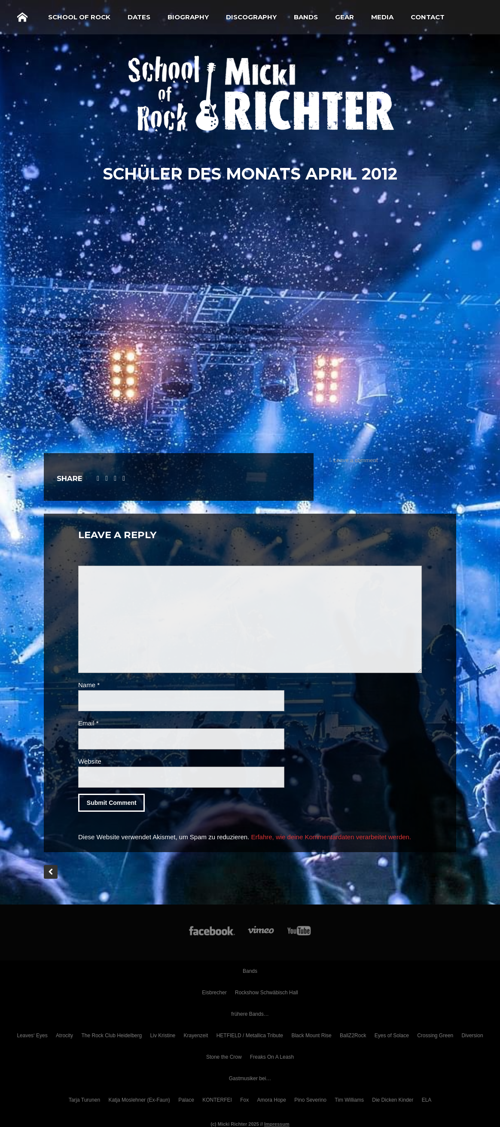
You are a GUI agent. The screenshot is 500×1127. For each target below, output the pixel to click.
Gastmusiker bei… (250, 1078)
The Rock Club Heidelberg (111, 1036)
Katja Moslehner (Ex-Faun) (139, 1100)
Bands (306, 17)
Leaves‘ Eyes (32, 1036)
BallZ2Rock (353, 1036)
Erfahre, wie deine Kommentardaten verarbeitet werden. (331, 837)
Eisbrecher (214, 993)
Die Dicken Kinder (392, 1100)
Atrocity (64, 1036)
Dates (139, 17)
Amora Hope (271, 1100)
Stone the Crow (224, 1057)
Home (22, 17)
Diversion (472, 1036)
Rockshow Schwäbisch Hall (266, 993)
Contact (428, 17)
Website (89, 761)
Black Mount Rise (311, 1036)
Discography (251, 17)
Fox (244, 1100)
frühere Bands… (249, 1014)
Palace (186, 1100)
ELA (427, 1100)
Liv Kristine (163, 1036)
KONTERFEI (217, 1100)
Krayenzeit (196, 1036)
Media (382, 17)
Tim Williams (349, 1100)
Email (88, 723)
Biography (188, 17)
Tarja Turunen (84, 1100)
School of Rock (79, 17)
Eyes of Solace (392, 1036)
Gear (344, 17)
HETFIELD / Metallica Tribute (249, 1036)
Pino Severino (310, 1100)
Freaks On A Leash (272, 1057)
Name (89, 684)
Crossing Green (435, 1036)
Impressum (277, 1124)
